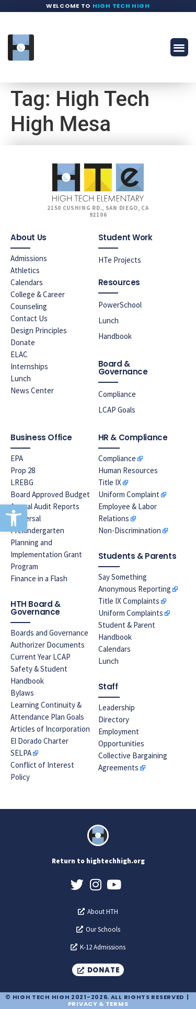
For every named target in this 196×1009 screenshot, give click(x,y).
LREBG (21, 482)
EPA (16, 458)
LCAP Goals (116, 410)
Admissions (28, 258)
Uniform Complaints (130, 613)
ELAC (19, 354)
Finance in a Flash (38, 578)
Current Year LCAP (40, 657)
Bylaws (22, 693)
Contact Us (29, 318)
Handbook (115, 336)
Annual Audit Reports (44, 506)
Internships (29, 366)
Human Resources (128, 470)
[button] (13, 518)
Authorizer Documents (47, 645)
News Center (32, 390)
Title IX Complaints (128, 601)
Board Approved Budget (50, 494)
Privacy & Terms (98, 1004)
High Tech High (121, 6)
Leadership (116, 707)
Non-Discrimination (129, 530)
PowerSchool (120, 305)
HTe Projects (119, 260)
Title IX (109, 482)
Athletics (25, 270)
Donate (22, 342)
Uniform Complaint (128, 494)
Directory (113, 719)
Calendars (26, 282)
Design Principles (38, 330)
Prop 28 (22, 470)
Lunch (20, 378)
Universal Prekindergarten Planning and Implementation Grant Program (46, 542)
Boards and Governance (49, 633)
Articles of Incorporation (50, 729)
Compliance (117, 394)
